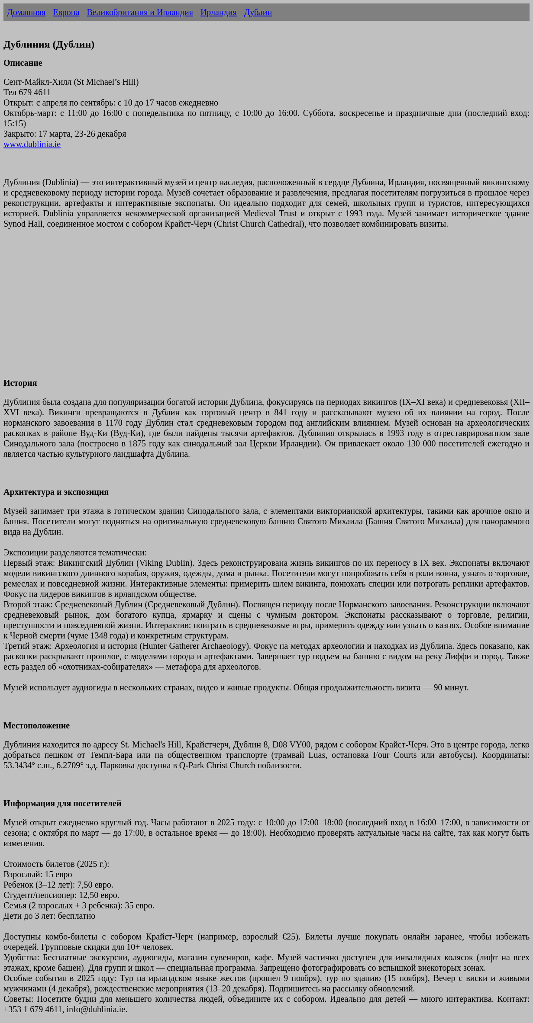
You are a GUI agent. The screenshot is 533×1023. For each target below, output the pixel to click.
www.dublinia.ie (32, 144)
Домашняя (26, 12)
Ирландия (218, 12)
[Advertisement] (263, 308)
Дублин (258, 12)
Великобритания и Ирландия (140, 12)
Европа (66, 12)
